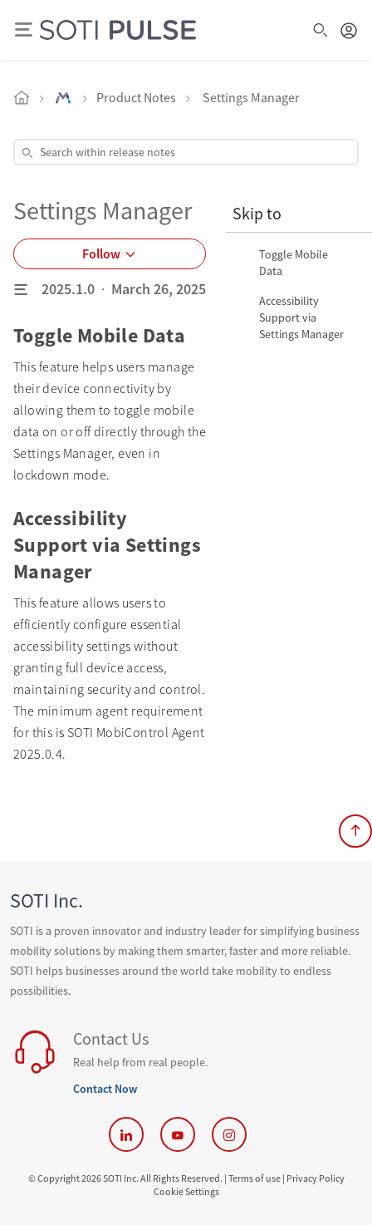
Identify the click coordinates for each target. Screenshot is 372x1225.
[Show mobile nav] (23, 30)
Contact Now (105, 1088)
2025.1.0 (68, 288)
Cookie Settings (186, 1191)
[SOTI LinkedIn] (126, 1134)
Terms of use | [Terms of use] (256, 1178)
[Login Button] (349, 30)
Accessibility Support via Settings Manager (301, 317)
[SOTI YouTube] (177, 1134)
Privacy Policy (315, 1178)
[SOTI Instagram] (229, 1134)
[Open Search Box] (321, 30)
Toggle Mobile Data (293, 262)
